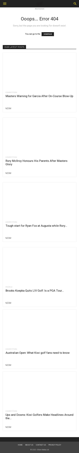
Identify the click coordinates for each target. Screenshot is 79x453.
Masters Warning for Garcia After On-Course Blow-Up (39, 96)
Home (20, 445)
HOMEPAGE (48, 34)
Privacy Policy (54, 445)
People (9, 287)
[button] (4, 3)
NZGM (8, 108)
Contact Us (41, 445)
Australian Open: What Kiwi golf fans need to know (38, 352)
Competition (11, 92)
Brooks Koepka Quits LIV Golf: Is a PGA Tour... (35, 290)
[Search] (75, 3)
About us (29, 445)
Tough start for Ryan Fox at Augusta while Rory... (36, 225)
